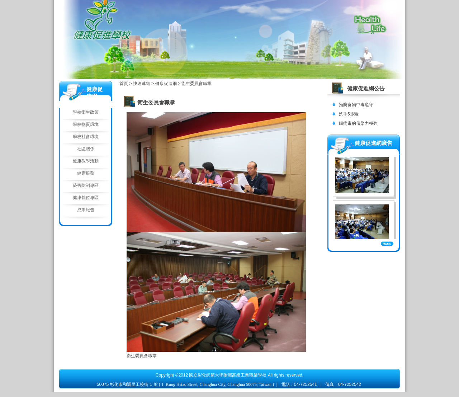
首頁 (123, 83)
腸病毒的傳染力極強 (358, 123)
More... (387, 243)
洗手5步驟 (349, 114)
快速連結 (142, 83)
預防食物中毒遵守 (356, 104)
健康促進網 (166, 83)
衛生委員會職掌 (196, 83)
